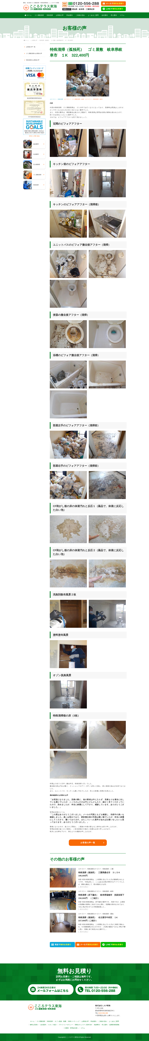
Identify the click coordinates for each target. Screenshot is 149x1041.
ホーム (28, 15)
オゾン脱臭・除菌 (60, 1021)
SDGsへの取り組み (34, 135)
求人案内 (114, 15)
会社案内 (105, 15)
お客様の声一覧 (87, 843)
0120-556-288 (103, 1013)
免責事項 (97, 1024)
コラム (122, 15)
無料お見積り (34, 1024)
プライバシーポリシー (66, 1024)
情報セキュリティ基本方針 (83, 1024)
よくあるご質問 (93, 15)
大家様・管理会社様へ (71, 1028)
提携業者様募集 (114, 1024)
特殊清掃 (50, 15)
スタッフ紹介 (52, 1024)
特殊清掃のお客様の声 (32, 60)
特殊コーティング (74, 1021)
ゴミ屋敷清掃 (39, 15)
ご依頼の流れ (80, 15)
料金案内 (70, 15)
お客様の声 (59, 15)
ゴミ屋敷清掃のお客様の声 (34, 53)
